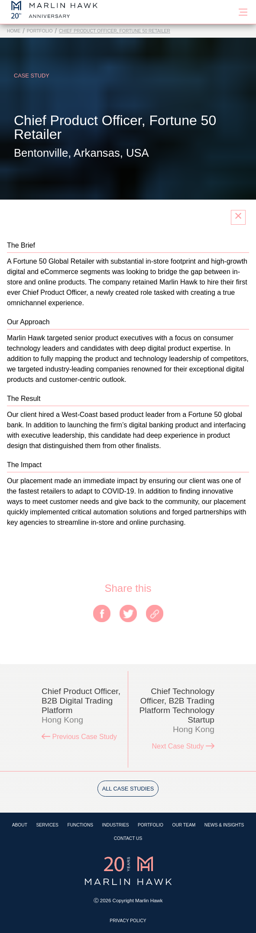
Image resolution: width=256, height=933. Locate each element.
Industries (115, 825)
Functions (80, 825)
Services (47, 825)
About (19, 825)
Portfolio (40, 31)
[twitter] (128, 614)
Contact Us (128, 838)
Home (13, 31)
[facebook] (101, 614)
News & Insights (224, 825)
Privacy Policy (128, 920)
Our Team (183, 825)
